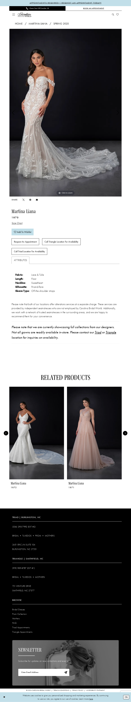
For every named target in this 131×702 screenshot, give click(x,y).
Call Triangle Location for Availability (61, 241)
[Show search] (113, 14)
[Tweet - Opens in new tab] (23, 199)
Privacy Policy (77, 690)
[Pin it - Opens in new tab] (30, 199)
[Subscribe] (65, 672)
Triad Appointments (21, 627)
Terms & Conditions (61, 690)
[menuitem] (37, 8)
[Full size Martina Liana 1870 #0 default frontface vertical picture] (65, 112)
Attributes (20, 260)
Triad (98, 332)
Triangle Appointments (22, 632)
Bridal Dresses (18, 609)
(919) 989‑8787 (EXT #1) (23, 568)
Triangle (111, 332)
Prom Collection (19, 614)
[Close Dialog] (4, 697)
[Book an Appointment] (94, 8)
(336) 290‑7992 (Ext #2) (24, 526)
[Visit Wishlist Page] (117, 14)
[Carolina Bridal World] (24, 14)
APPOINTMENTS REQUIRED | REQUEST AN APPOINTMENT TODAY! (65, 3)
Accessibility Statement (95, 690)
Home (19, 23)
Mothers (50, 535)
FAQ (14, 623)
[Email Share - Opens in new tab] (37, 200)
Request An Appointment (25, 241)
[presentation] (36, 433)
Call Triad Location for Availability (29, 251)
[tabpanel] (65, 112)
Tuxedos (26, 535)
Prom (38, 535)
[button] (13, 14)
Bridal (15, 535)
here (91, 699)
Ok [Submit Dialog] (126, 697)
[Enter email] (43, 672)
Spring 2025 (61, 23)
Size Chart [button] (17, 223)
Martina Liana (38, 23)
